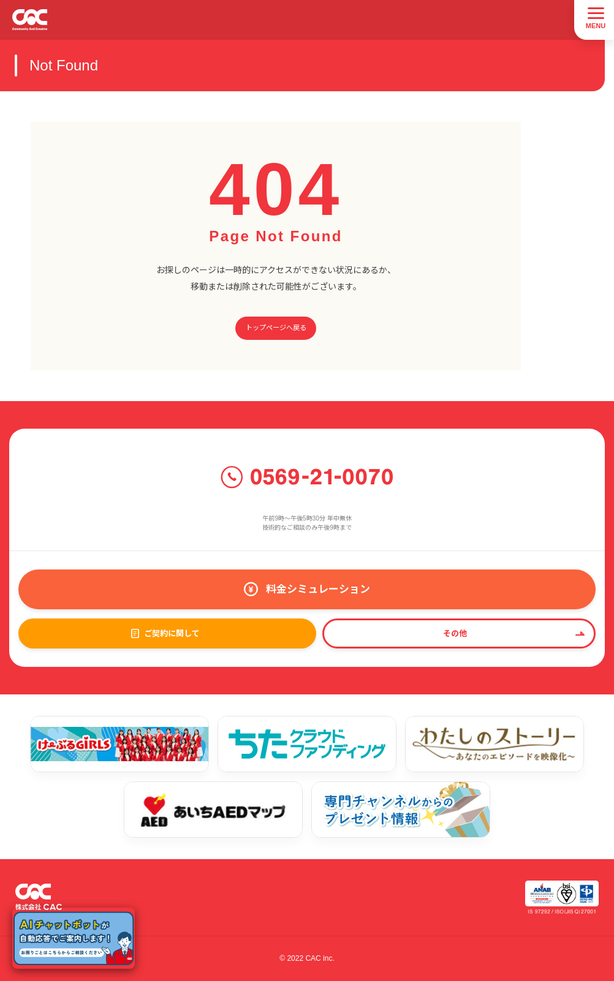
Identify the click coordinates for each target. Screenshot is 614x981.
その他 (455, 633)
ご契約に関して (172, 633)
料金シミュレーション (318, 589)
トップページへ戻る (276, 327)
